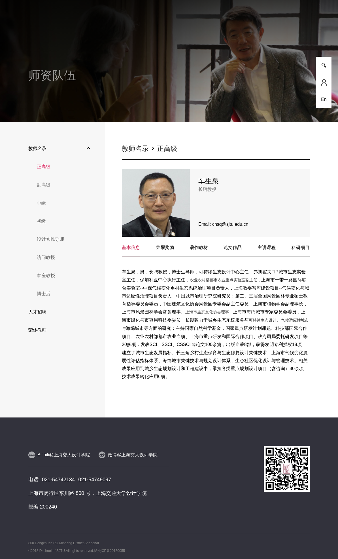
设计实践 (195, 36)
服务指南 (301, 36)
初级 (41, 221)
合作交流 (221, 36)
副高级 (43, 184)
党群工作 (248, 36)
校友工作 (274, 36)
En (324, 99)
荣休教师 (37, 330)
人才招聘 (37, 311)
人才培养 (89, 36)
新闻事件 (63, 36)
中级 (41, 203)
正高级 (43, 166)
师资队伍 (142, 36)
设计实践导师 (50, 239)
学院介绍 (36, 36)
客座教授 (46, 275)
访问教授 (46, 257)
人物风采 (168, 36)
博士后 (43, 293)
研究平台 (116, 36)
